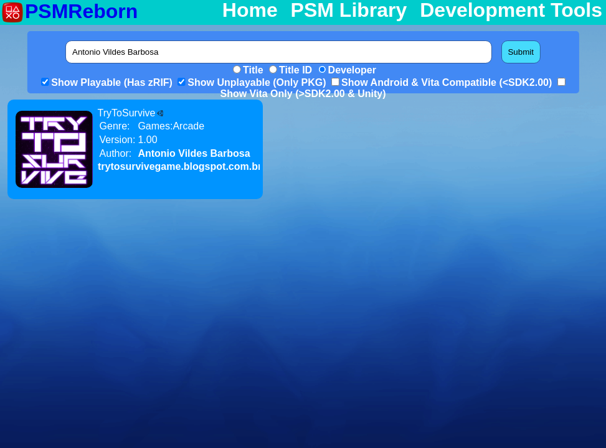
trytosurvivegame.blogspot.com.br (180, 166)
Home (250, 10)
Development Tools (511, 10)
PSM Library (349, 10)
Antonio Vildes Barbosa (194, 153)
